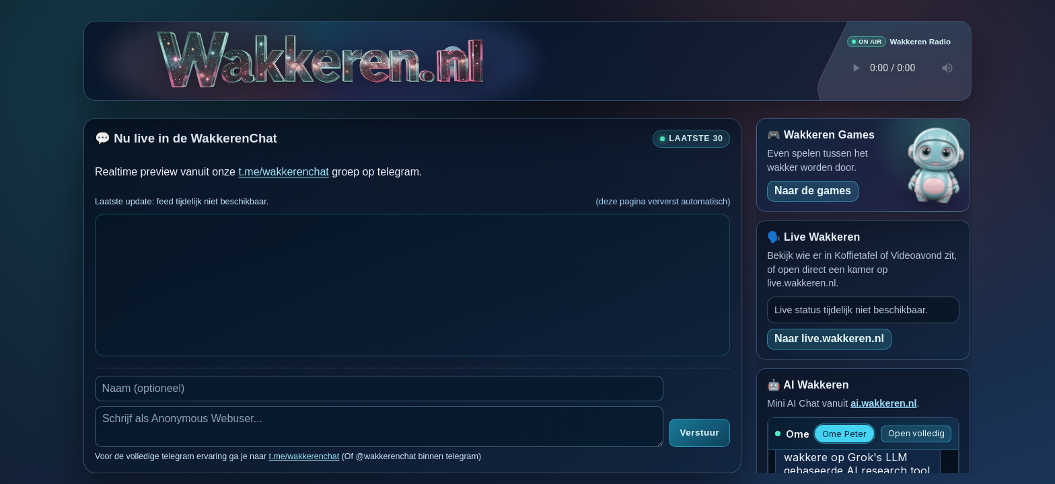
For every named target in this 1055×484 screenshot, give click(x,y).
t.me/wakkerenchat (283, 171)
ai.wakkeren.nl (883, 402)
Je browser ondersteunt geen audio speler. (898, 67)
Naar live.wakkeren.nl (829, 338)
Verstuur (699, 433)
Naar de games (812, 190)
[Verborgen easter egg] (453, 55)
